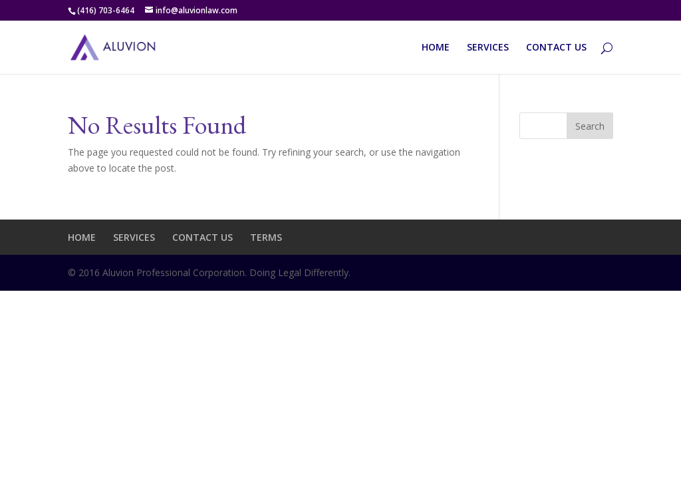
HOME (436, 48)
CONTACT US (556, 48)
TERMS (266, 237)
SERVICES (488, 48)
